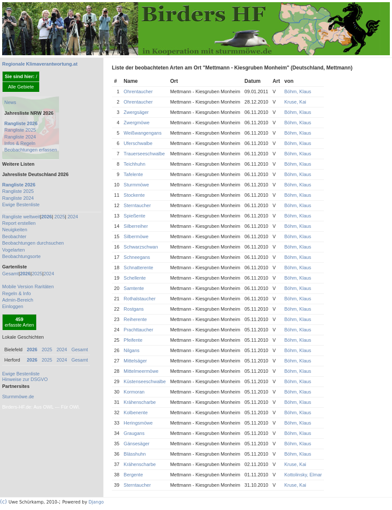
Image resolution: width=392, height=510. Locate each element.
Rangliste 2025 (20, 129)
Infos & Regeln (19, 143)
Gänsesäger (136, 443)
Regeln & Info (16, 293)
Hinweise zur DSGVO (25, 379)
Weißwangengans (143, 132)
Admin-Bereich (17, 299)
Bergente (133, 474)
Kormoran (134, 391)
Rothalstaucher (140, 298)
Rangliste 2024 (20, 136)
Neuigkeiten (14, 229)
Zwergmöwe (136, 122)
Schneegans (137, 257)
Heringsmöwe (138, 422)
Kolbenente (136, 412)
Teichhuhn (134, 164)
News (10, 102)
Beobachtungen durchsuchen (33, 243)
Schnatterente (138, 267)
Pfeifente (133, 340)
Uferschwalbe (138, 143)
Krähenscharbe (140, 402)
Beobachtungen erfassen (30, 149)
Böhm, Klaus (297, 91)
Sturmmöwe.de (18, 396)
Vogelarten (13, 249)
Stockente (134, 195)
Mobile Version (17, 286)
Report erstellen (19, 223)
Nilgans (132, 350)
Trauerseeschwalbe (144, 153)
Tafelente (133, 174)
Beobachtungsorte (21, 256)
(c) (3, 502)
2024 (73, 216)
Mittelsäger (135, 360)
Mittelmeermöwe (141, 371)
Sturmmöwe (136, 184)
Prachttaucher (138, 329)
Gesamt (10, 273)
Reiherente (135, 319)
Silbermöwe (136, 236)
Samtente (134, 288)
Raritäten (44, 286)
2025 (59, 216)
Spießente (134, 215)
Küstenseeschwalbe (145, 381)
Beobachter (14, 236)
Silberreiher (136, 226)
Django (96, 502)
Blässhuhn (135, 453)
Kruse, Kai (295, 101)
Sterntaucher (137, 205)
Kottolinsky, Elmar (303, 474)
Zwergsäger (136, 112)
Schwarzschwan (141, 246)
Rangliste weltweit (21, 216)
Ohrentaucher (138, 91)
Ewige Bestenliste (21, 204)
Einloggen (12, 306)
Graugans (134, 433)
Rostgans (133, 309)
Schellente (135, 277)
